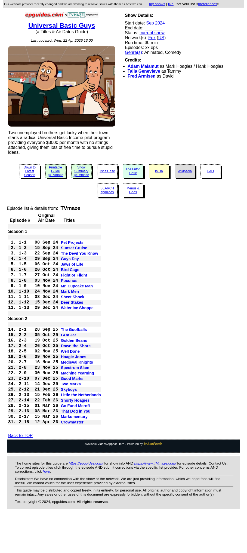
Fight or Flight (74, 283)
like (171, 4)
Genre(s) (133, 52)
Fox (152, 37)
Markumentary (74, 452)
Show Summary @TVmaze (81, 171)
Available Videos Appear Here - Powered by (123, 481)
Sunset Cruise (74, 250)
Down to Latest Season (30, 171)
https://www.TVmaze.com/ (155, 500)
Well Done (70, 373)
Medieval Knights (77, 387)
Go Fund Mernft (75, 439)
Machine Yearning (77, 400)
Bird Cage (70, 277)
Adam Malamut (143, 66)
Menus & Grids (132, 190)
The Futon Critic (133, 171)
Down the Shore (76, 367)
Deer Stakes (72, 316)
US (161, 37)
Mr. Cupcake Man (77, 296)
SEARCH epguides (107, 190)
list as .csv (107, 171)
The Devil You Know (79, 257)
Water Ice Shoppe (77, 322)
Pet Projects (72, 244)
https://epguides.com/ (86, 500)
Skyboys (69, 419)
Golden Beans (74, 360)
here (46, 508)
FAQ (210, 171)
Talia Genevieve (144, 71)
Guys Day (70, 264)
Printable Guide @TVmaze (55, 171)
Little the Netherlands (81, 426)
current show (152, 32)
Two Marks (71, 413)
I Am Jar (68, 354)
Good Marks (72, 406)
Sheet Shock (72, 309)
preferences (207, 4)
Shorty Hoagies (75, 432)
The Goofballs (74, 347)
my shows (157, 4)
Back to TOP (20, 472)
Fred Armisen (142, 76)
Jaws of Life (72, 270)
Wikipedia (185, 171)
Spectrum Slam (75, 393)
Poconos (69, 290)
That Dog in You (76, 445)
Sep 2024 (155, 23)
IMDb (159, 171)
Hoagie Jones (74, 380)
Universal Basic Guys (61, 25)
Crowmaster (72, 458)
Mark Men (70, 303)
